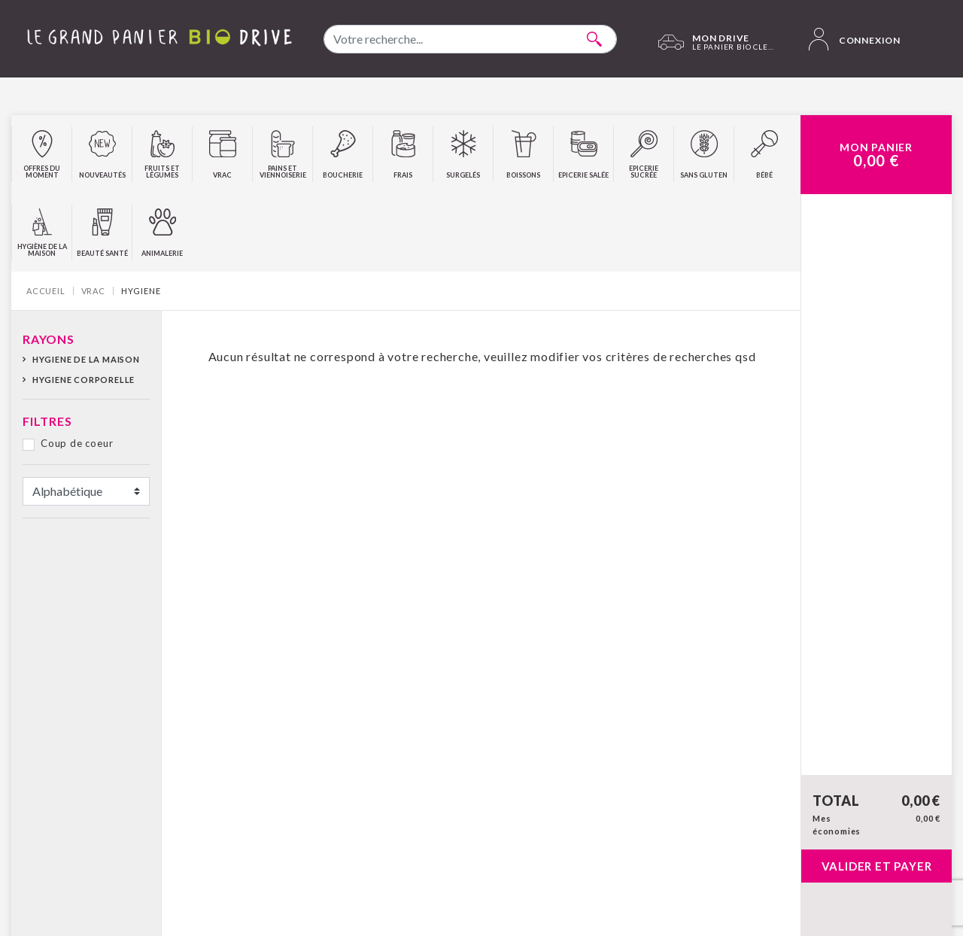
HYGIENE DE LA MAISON (86, 359)
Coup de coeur (77, 443)
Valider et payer (877, 866)
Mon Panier (876, 155)
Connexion (855, 39)
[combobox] (470, 39)
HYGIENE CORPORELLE (83, 379)
